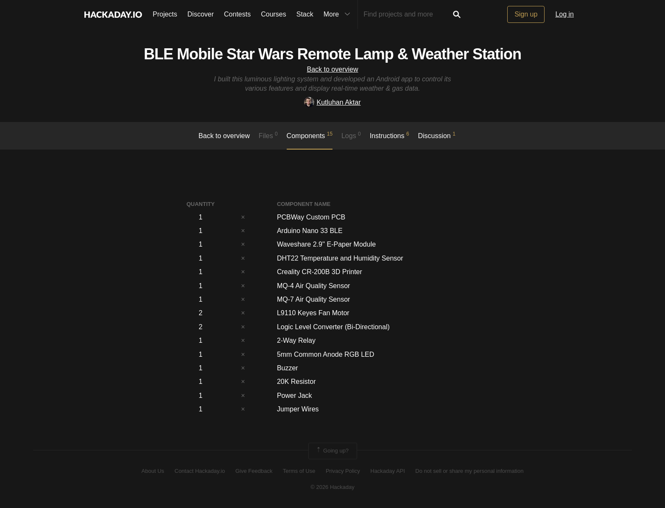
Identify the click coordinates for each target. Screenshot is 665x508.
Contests (237, 14)
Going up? (332, 450)
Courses (273, 14)
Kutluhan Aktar (332, 102)
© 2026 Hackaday (332, 487)
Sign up (525, 14)
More (339, 14)
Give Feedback (253, 471)
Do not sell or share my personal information (469, 471)
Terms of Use (299, 471)
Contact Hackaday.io (200, 471)
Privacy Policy (343, 471)
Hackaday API (387, 471)
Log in (564, 14)
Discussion (436, 135)
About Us (153, 471)
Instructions (389, 135)
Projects (165, 14)
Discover (200, 14)
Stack (304, 14)
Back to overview (332, 69)
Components (310, 135)
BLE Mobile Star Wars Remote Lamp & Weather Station (332, 54)
